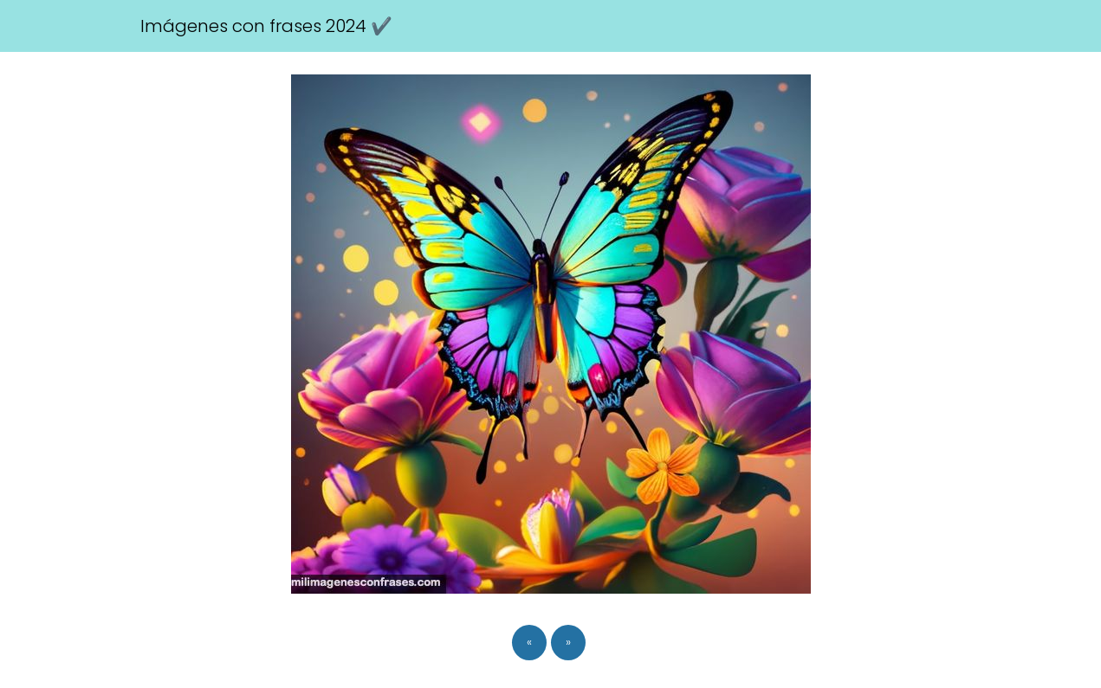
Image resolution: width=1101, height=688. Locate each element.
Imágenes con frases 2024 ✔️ (266, 26)
